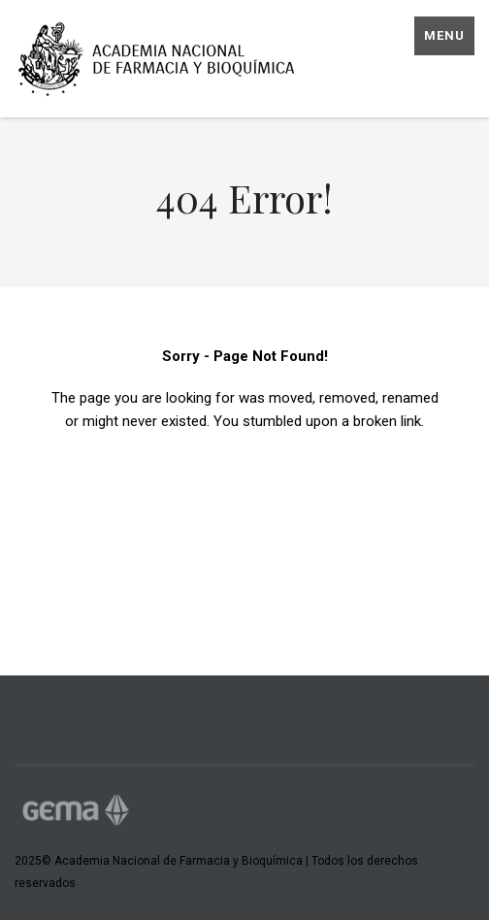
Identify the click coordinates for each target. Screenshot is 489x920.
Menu (444, 35)
